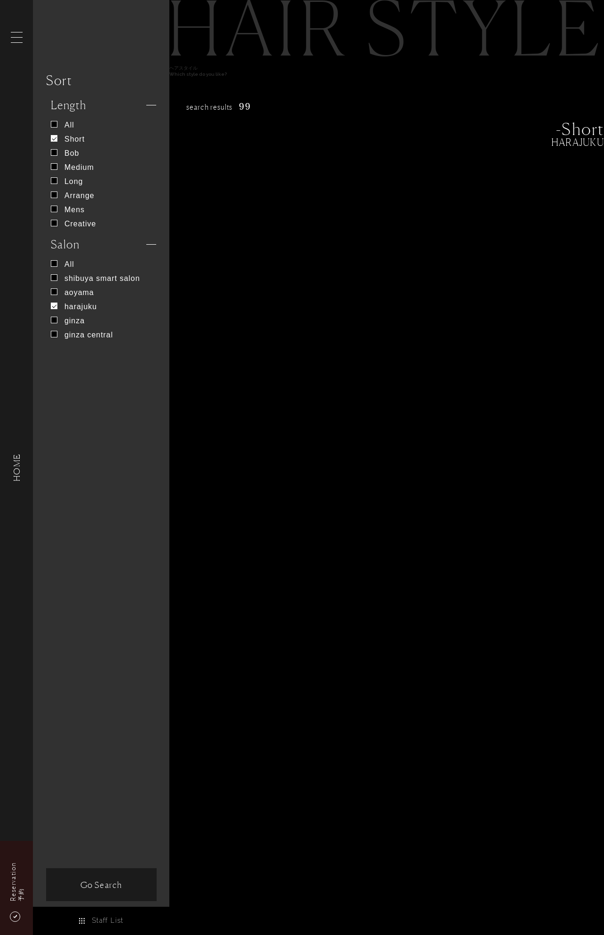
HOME (16, 467)
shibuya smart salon (95, 278)
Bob (65, 153)
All (62, 125)
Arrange (73, 196)
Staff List (101, 920)
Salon (65, 244)
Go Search (101, 884)
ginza (68, 321)
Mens (68, 210)
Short (68, 139)
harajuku (74, 307)
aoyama (72, 292)
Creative (73, 224)
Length (69, 105)
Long (67, 181)
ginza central (82, 335)
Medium (72, 167)
